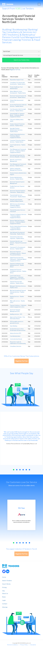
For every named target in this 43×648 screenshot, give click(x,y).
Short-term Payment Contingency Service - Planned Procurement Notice (18, 253)
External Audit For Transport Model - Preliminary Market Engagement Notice (17, 115)
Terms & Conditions (12, 645)
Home (4, 577)
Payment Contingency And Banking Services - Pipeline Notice (17, 265)
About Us (5, 593)
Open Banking (13, 326)
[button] (13, 469)
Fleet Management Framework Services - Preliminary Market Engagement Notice (18, 151)
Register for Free (15, 69)
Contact (4, 604)
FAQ (3, 591)
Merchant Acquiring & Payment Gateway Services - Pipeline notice (18, 292)
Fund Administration (15, 336)
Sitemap (4, 607)
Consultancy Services (15, 346)
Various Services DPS (15, 333)
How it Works (6, 584)
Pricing (4, 587)
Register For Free (22, 361)
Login (4, 600)
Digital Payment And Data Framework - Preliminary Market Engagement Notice (18, 259)
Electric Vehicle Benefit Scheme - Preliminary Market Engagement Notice (18, 228)
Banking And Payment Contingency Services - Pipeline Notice (18, 271)
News (4, 597)
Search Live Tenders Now (21, 60)
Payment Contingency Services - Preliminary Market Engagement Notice (18, 216)
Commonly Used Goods (16, 339)
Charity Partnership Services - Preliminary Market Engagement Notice (17, 136)
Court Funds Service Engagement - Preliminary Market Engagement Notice (17, 277)
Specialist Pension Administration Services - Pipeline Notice (16, 130)
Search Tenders (7, 580)
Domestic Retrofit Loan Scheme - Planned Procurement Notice (18, 243)
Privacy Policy (24, 645)
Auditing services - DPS (16, 314)
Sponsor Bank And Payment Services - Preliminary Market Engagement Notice (17, 222)
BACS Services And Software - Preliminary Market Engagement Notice (18, 205)
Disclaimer (33, 645)
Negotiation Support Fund (16, 79)
